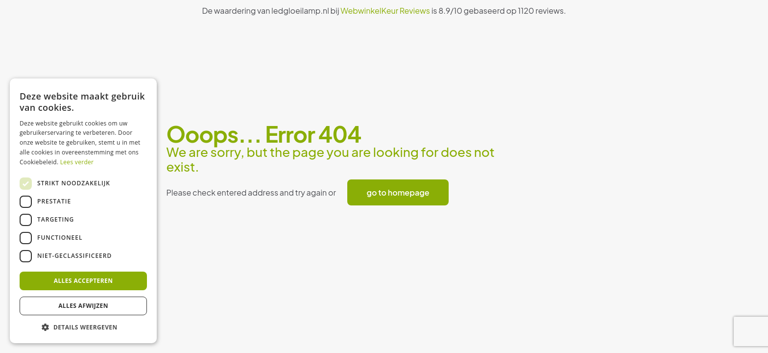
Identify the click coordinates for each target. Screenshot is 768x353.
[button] (83, 327)
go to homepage (398, 192)
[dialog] (83, 210)
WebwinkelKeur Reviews (385, 10)
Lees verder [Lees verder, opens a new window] (77, 162)
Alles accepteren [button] (83, 281)
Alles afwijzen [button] (83, 306)
